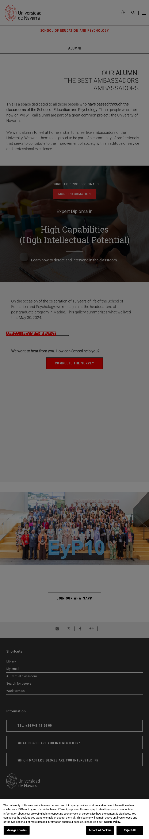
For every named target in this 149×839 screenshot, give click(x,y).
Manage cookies (17, 830)
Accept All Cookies (100, 830)
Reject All (129, 830)
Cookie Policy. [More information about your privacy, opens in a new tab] (112, 821)
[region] (74, 819)
